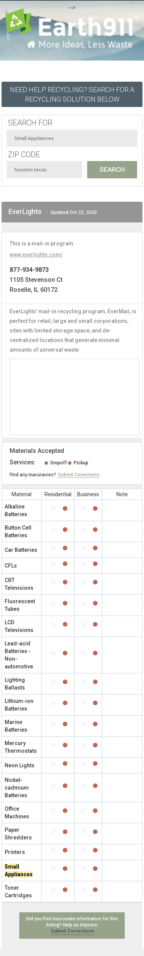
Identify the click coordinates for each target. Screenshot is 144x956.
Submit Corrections (78, 474)
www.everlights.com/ (36, 255)
